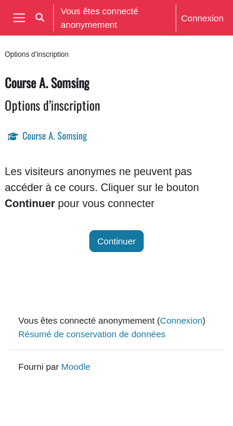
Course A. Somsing (54, 135)
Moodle (76, 366)
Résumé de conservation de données (92, 334)
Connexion (202, 18)
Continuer (116, 241)
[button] (40, 18)
